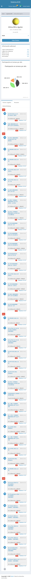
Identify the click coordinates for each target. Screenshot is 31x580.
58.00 (20, 358)
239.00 (20, 156)
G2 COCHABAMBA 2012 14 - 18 (12, 224)
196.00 (20, 166)
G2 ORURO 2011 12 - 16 (13, 469)
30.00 (20, 240)
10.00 (20, 423)
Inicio (3, 13)
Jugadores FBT (9, 13)
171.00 (20, 219)
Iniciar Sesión (26, 6)
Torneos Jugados (7, 102)
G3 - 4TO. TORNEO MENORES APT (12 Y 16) (13, 416)
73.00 (20, 120)
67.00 (20, 368)
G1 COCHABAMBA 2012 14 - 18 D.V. (12, 264)
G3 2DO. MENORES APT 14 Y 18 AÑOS (13, 295)
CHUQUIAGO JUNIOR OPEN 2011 (13, 394)
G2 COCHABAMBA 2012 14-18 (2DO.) (13, 234)
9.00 (20, 534)
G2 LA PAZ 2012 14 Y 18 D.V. (13, 170)
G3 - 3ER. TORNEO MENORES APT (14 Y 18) (13, 438)
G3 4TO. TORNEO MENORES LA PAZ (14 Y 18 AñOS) (13, 383)
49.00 (20, 146)
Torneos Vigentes (13, 6)
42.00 (21, 512)
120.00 (20, 324)
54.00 (20, 270)
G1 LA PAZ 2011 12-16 (13, 449)
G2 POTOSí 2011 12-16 (13, 362)
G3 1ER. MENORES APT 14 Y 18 (13, 190)
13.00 (20, 544)
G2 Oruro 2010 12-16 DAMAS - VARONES (13, 560)
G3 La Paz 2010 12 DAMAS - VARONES (13, 538)
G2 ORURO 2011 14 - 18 (13, 318)
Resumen (16, 102)
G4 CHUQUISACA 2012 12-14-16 (12, 254)
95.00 (20, 196)
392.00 (20, 280)
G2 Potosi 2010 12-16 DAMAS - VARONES (13, 484)
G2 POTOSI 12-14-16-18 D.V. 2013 (13, 114)
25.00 (20, 290)
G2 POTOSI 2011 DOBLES (12, 372)
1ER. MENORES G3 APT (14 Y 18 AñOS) (13, 124)
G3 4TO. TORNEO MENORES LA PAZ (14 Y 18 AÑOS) (13, 213)
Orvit (12, 576)
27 (28, 35)
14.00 (20, 455)
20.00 (20, 390)
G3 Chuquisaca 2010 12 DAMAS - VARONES (13, 495)
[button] (1, 6)
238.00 (20, 186)
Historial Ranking (7, 106)
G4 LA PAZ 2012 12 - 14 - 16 (13, 180)
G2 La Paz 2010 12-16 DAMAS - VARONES (13, 527)
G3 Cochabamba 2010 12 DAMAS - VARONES (13, 549)
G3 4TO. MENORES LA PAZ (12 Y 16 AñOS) (13, 139)
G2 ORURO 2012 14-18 (13, 150)
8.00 (20, 130)
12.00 (20, 336)
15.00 (20, 445)
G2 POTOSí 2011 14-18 (13, 352)
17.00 (20, 348)
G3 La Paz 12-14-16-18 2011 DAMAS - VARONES (13, 329)
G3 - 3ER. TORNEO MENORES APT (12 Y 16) (13, 405)
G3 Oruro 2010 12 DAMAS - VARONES (13, 516)
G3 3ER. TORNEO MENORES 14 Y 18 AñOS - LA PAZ (12, 201)
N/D (28, 49)
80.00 (20, 400)
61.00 (20, 176)
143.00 (20, 260)
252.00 (20, 250)
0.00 (28, 53)
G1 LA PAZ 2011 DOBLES (12, 427)
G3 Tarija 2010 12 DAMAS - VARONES (13, 506)
